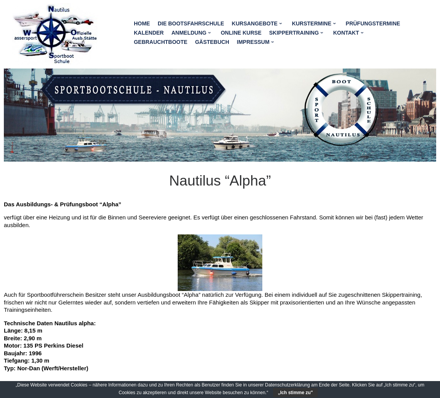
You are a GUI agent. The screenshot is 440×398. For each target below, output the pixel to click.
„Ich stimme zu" (295, 392)
